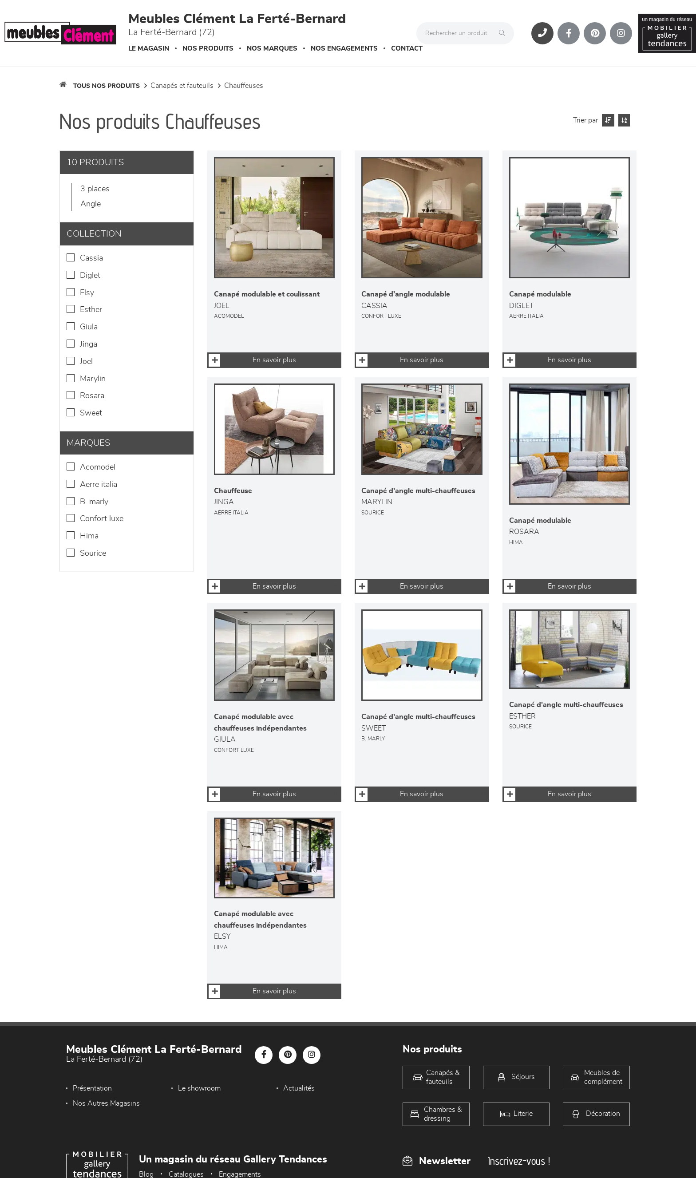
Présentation (92, 1088)
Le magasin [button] (148, 48)
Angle (90, 204)
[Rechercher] (504, 33)
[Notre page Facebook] (569, 33)
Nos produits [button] (207, 48)
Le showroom (199, 1088)
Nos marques (272, 48)
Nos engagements (344, 48)
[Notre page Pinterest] (595, 33)
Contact (407, 48)
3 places (95, 189)
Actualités (299, 1088)
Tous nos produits (106, 86)
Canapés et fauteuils (182, 85)
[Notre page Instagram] (621, 33)
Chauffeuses (243, 85)
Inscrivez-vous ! (519, 1160)
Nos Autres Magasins (106, 1103)
